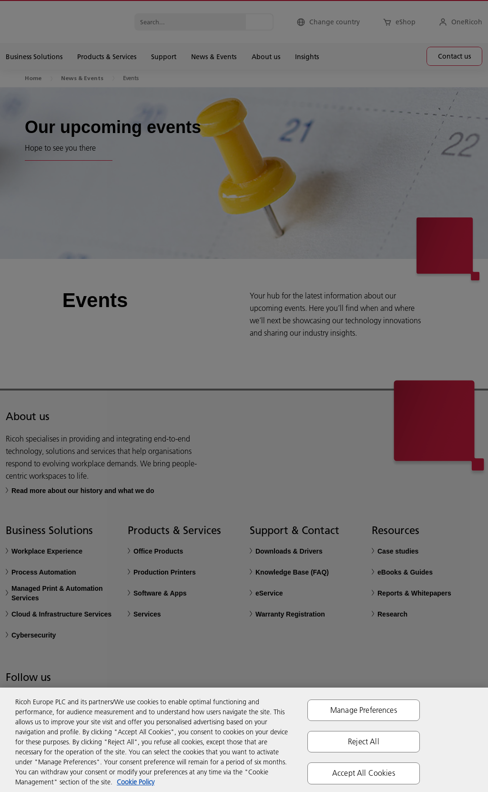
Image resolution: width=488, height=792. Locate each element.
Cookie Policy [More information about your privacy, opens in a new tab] (135, 782)
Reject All (363, 741)
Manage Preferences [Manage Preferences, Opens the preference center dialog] (363, 710)
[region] (244, 740)
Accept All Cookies (363, 773)
